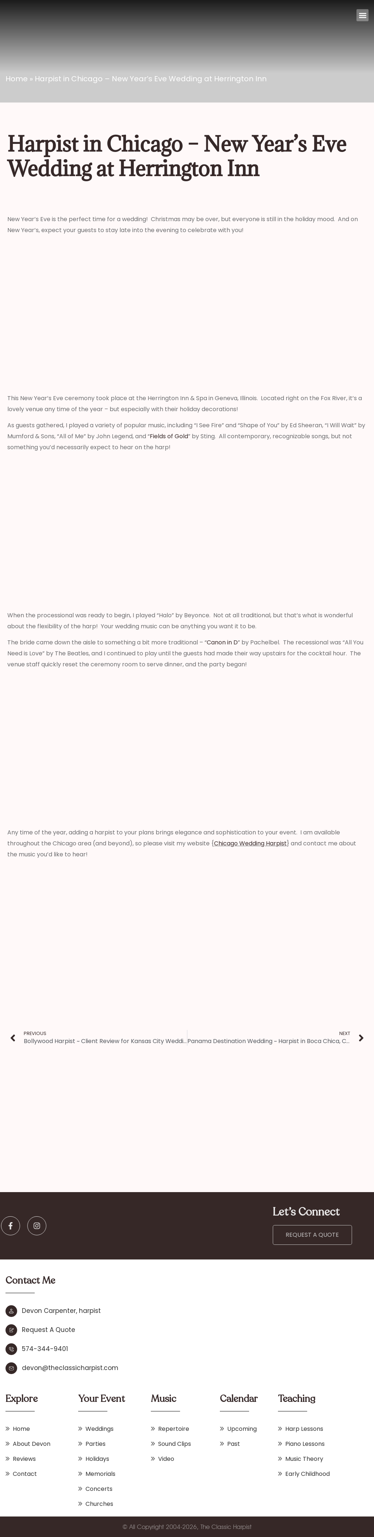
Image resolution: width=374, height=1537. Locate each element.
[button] (362, 15)
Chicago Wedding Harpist (250, 843)
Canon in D (222, 642)
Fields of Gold (169, 436)
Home (16, 79)
